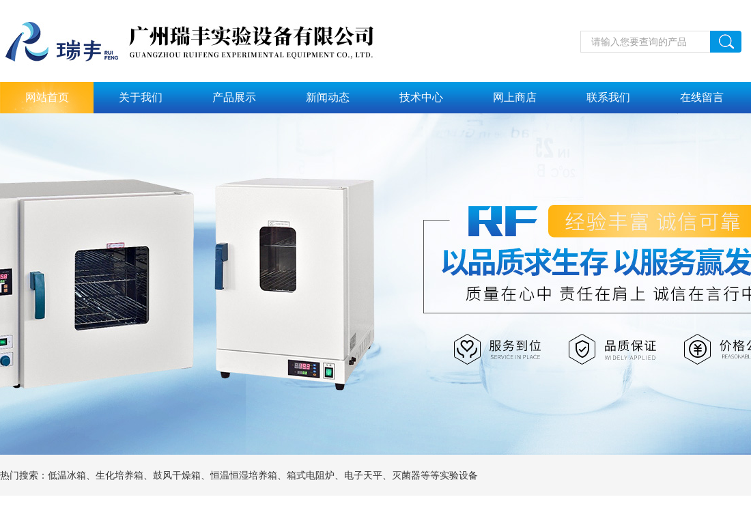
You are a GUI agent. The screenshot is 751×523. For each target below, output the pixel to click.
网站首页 (47, 97)
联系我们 (608, 97)
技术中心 (421, 97)
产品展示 (234, 97)
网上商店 (515, 97)
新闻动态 (328, 97)
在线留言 (702, 97)
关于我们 (140, 97)
